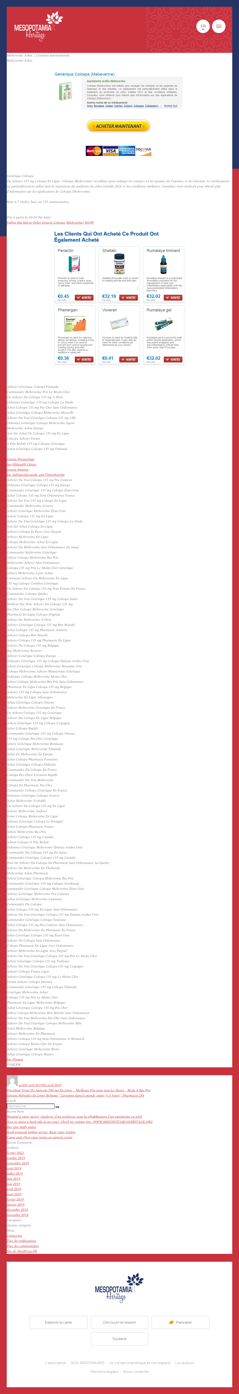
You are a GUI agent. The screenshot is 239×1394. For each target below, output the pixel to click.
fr (203, 26)
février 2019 (15, 1199)
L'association (55, 1363)
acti (21, 1085)
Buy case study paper (21, 1127)
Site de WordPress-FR (22, 1251)
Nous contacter (136, 1371)
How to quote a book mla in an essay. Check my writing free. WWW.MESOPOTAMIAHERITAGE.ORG (80, 1121)
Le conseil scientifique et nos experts (139, 1363)
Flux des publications (21, 1240)
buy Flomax (15, 1059)
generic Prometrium (20, 459)
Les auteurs (184, 1363)
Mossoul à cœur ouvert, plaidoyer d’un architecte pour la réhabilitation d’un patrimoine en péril (74, 1116)
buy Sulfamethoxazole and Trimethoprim (36, 474)
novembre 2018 (18, 1215)
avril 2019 (14, 1189)
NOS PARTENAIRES (88, 1363)
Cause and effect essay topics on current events (39, 1137)
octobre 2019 (16, 1158)
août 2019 (14, 1168)
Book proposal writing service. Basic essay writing (41, 1132)
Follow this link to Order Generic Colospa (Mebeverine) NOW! (50, 222)
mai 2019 (13, 1184)
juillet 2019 (15, 1173)
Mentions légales (104, 1371)
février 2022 (15, 1153)
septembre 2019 (18, 1163)
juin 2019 (13, 1178)
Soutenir (119, 1339)
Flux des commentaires (23, 1246)
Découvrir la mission (119, 1322)
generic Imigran (18, 469)
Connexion (14, 1235)
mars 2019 (14, 1194)
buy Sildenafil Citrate (22, 464)
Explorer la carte (58, 1322)
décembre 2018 (17, 1209)
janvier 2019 (15, 1204)
